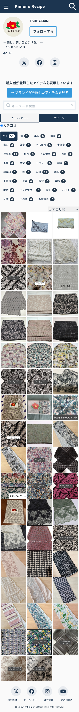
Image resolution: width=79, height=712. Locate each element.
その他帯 (48, 154)
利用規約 (12, 699)
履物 (44, 181)
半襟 (42, 172)
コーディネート (20, 118)
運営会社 (48, 699)
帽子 (51, 190)
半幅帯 (64, 145)
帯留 (25, 163)
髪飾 (60, 181)
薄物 (55, 136)
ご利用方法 (66, 699)
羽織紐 (10, 172)
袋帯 (25, 145)
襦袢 (59, 172)
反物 (8, 199)
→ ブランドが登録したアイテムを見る (39, 92)
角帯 (29, 154)
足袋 (27, 181)
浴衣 (8, 145)
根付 (8, 190)
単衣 (39, 136)
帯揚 (67, 154)
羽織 (62, 163)
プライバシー (30, 699)
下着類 (10, 181)
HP (7, 53)
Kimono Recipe (30, 6)
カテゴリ (11, 125)
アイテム (59, 118)
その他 (26, 199)
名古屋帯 (44, 145)
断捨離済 (47, 199)
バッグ (69, 190)
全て (9, 136)
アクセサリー (30, 190)
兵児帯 (11, 154)
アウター (44, 163)
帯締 (8, 163)
